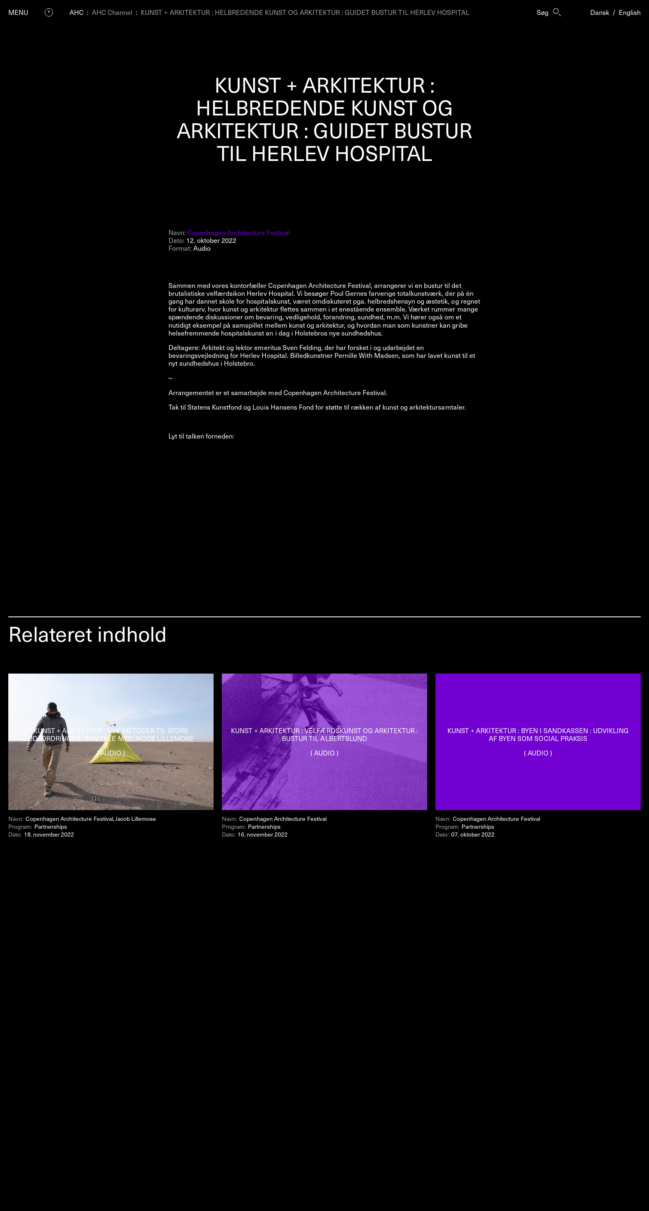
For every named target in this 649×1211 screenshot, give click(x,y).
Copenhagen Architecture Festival (238, 232)
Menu (18, 12)
